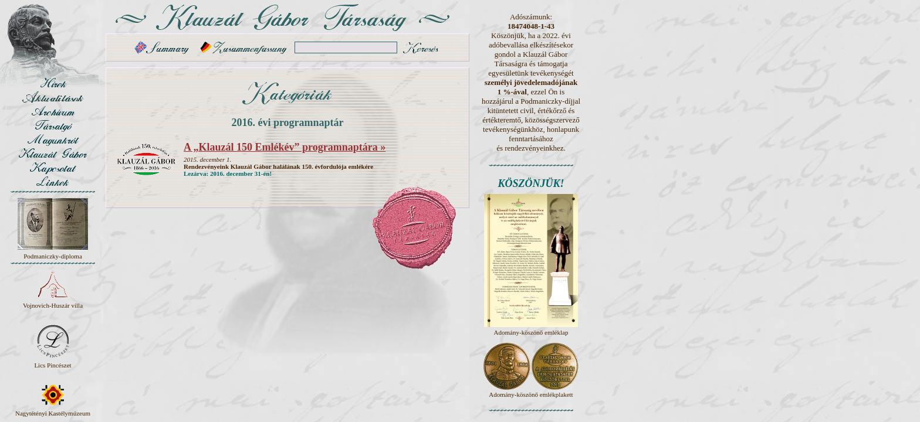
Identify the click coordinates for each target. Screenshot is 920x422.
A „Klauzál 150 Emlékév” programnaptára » (284, 147)
